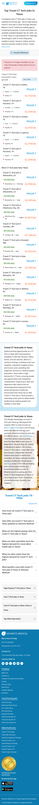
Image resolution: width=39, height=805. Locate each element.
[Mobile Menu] (3, 3)
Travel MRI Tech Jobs (8, 735)
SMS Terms (5, 687)
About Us (5, 673)
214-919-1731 (15, 646)
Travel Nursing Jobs (9, 698)
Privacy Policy (6, 684)
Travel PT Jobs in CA (8, 746)
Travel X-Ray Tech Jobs (9, 752)
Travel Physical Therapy (9, 743)
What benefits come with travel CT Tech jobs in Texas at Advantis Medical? (17, 570)
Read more (6, 47)
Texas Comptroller (12, 428)
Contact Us (6, 651)
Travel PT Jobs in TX (8, 749)
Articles (4, 681)
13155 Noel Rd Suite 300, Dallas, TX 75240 (16, 655)
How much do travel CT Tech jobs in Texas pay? (18, 512)
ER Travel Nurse (7, 711)
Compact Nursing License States (13, 679)
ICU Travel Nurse (7, 708)
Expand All (33, 503)
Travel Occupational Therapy (11, 738)
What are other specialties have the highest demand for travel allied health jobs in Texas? (18, 544)
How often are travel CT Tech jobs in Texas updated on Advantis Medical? (18, 522)
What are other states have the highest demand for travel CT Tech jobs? (17, 557)
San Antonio (27, 436)
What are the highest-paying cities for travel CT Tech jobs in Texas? (19, 532)
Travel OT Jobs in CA (8, 740)
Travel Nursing (6, 702)
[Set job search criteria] (19, 52)
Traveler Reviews (7, 690)
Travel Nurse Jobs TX (8, 720)
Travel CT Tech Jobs (8, 732)
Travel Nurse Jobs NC (9, 722)
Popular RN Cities (7, 714)
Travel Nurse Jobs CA (9, 717)
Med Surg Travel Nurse (9, 705)
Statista (8, 464)
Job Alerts (5, 693)
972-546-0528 (9, 642)
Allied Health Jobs (9, 728)
